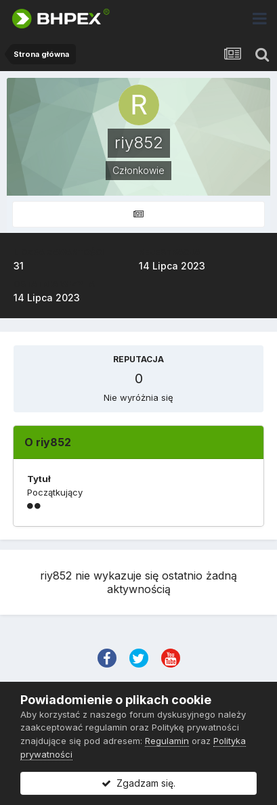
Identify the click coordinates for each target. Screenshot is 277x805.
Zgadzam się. (138, 783)
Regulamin (167, 740)
